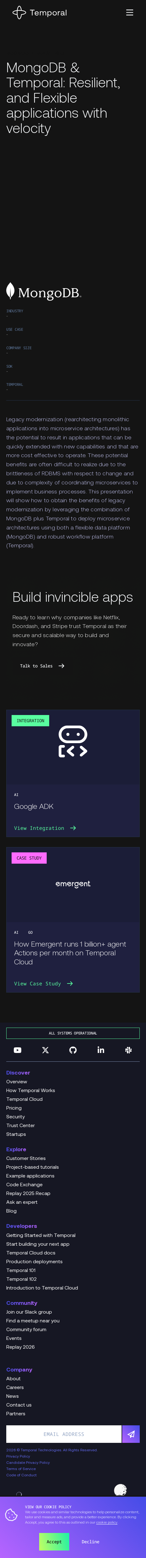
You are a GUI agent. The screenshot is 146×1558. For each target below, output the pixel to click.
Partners (15, 1414)
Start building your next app (38, 1244)
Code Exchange (24, 1185)
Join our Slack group (29, 1312)
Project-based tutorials (32, 1167)
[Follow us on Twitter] (45, 1050)
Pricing (14, 1108)
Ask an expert (22, 1202)
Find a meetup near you (33, 1321)
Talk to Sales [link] (42, 666)
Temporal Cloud (24, 1099)
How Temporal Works (30, 1090)
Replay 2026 (20, 1347)
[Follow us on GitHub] (73, 1050)
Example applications (30, 1176)
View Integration (45, 828)
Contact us (19, 1405)
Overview (16, 1082)
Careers (15, 1387)
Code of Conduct (21, 1475)
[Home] (39, 12)
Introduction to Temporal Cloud (42, 1288)
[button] (129, 12)
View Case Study (44, 983)
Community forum (26, 1329)
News (12, 1396)
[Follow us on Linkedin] (101, 1050)
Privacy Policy (18, 1456)
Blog (11, 1211)
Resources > (21, 53)
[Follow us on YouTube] (17, 1050)
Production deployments (34, 1261)
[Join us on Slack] (128, 1050)
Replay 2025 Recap (28, 1193)
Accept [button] (54, 1542)
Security (15, 1117)
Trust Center (20, 1125)
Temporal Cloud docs (30, 1253)
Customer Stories (26, 1158)
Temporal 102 (21, 1279)
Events (14, 1338)
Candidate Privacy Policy (28, 1463)
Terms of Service (21, 1469)
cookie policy (106, 1523)
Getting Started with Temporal (41, 1235)
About (13, 1379)
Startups (16, 1134)
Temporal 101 (20, 1270)
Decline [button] (90, 1542)
